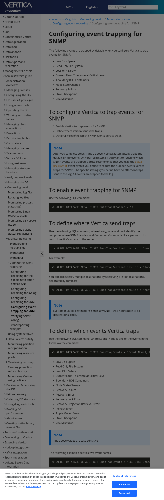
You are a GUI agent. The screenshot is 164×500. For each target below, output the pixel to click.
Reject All (124, 489)
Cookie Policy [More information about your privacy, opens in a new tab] (33, 491)
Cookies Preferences (124, 480)
